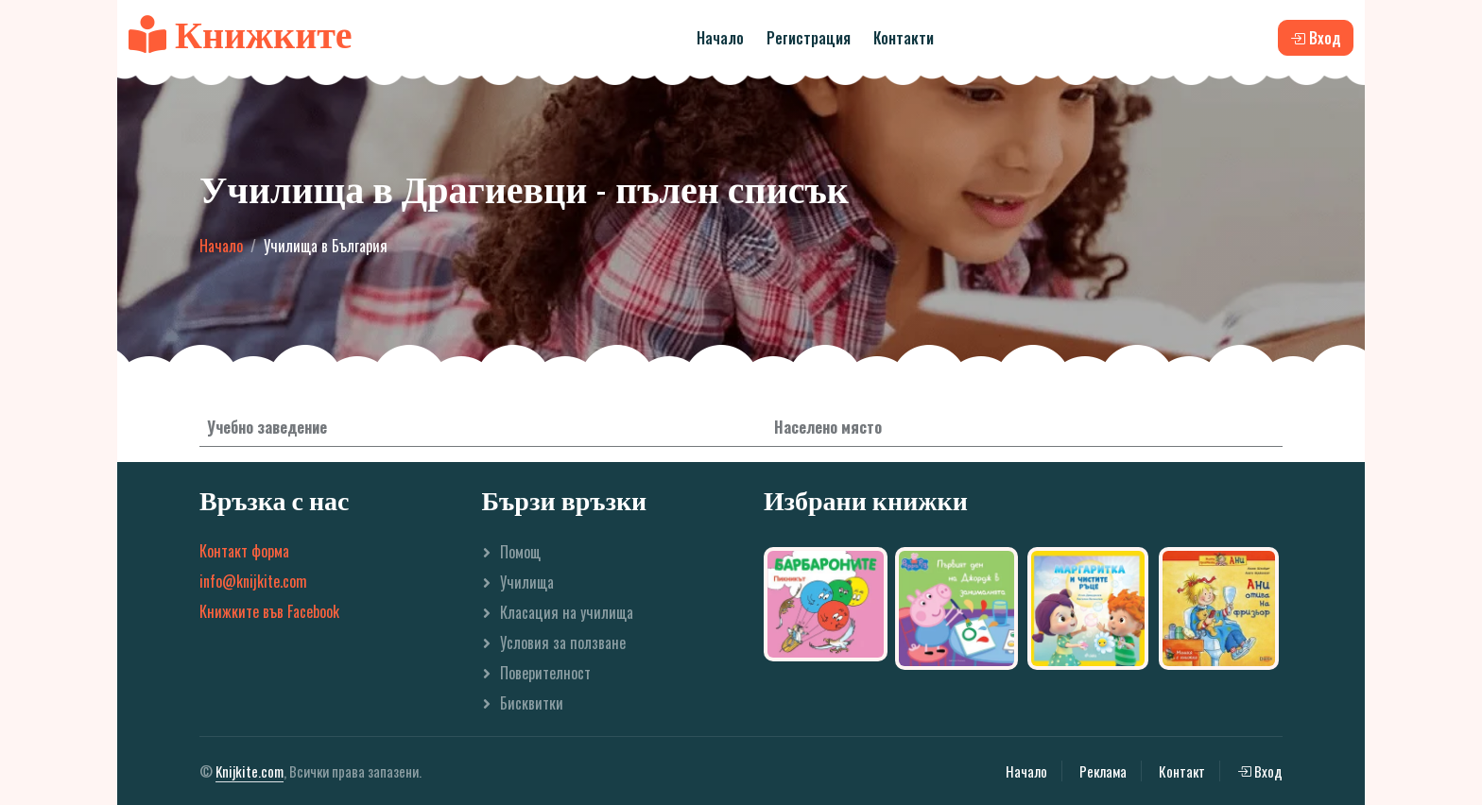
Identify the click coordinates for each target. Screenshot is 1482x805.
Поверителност (545, 672)
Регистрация (809, 37)
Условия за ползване (563, 642)
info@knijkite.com (253, 581)
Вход (1260, 771)
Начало (720, 37)
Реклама (1103, 771)
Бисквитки (531, 703)
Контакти (903, 37)
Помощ (520, 551)
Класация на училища (566, 612)
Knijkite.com (249, 771)
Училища (527, 582)
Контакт (1182, 771)
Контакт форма (244, 551)
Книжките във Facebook (269, 611)
